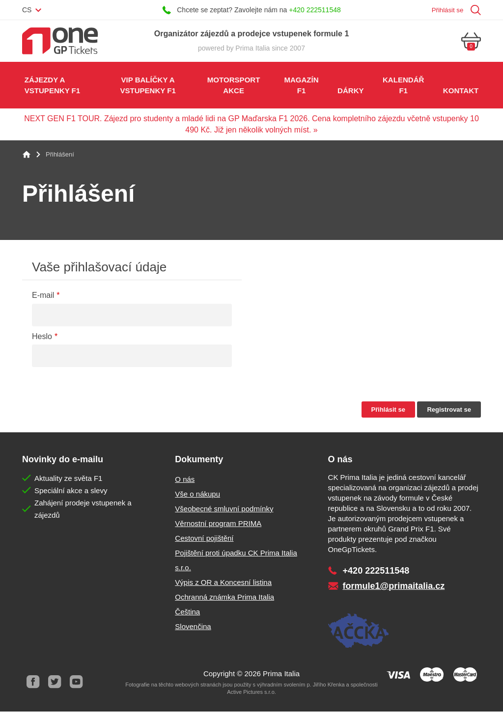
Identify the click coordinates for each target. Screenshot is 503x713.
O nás (185, 480)
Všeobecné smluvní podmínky (224, 510)
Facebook (33, 683)
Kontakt (460, 91)
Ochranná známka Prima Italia (224, 598)
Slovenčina (193, 628)
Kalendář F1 (403, 86)
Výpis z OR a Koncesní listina (223, 584)
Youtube (76, 683)
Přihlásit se (446, 10)
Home (26, 156)
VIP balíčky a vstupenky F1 (147, 86)
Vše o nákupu (197, 495)
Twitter (54, 683)
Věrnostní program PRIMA (218, 525)
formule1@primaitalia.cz (394, 587)
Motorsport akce (233, 86)
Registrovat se (449, 411)
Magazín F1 (301, 86)
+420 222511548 (315, 10)
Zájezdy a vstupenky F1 (52, 86)
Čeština (187, 613)
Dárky (350, 91)
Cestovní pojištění (204, 539)
